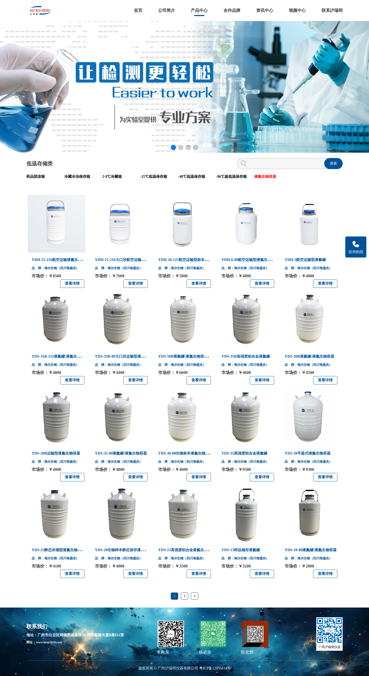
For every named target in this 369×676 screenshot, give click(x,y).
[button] (173, 147)
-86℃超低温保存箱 (231, 177)
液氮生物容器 (265, 177)
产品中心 (199, 10)
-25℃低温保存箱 (153, 177)
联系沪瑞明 (332, 10)
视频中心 (297, 10)
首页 (138, 10)
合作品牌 (232, 10)
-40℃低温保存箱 (191, 177)
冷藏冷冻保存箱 (77, 177)
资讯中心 (264, 10)
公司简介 (166, 10)
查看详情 (72, 283)
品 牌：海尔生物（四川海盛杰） (57, 269)
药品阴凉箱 (35, 177)
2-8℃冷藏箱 (112, 177)
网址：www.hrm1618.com (47, 642)
